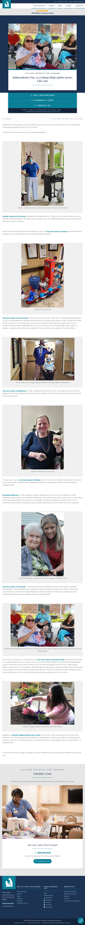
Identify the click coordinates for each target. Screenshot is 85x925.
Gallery (51, 6)
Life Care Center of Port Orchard (46, 109)
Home (24, 109)
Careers (68, 6)
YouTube (48, 907)
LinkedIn (47, 905)
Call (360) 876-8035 (42, 95)
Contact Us (79, 6)
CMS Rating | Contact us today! (42, 12)
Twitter (47, 902)
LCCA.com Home (61, 1)
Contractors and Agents (72, 901)
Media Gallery (48, 895)
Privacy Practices (33, 923)
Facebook (48, 900)
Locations (31, 109)
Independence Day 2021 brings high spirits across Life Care (43, 111)
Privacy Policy (19, 923)
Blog (60, 6)
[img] (31, 95)
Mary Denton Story (70, 894)
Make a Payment (77, 1)
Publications (48, 898)
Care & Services (39, 6)
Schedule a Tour (42, 100)
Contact (19, 901)
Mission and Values (70, 891)
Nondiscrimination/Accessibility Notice (56, 923)
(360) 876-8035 (8, 903)
